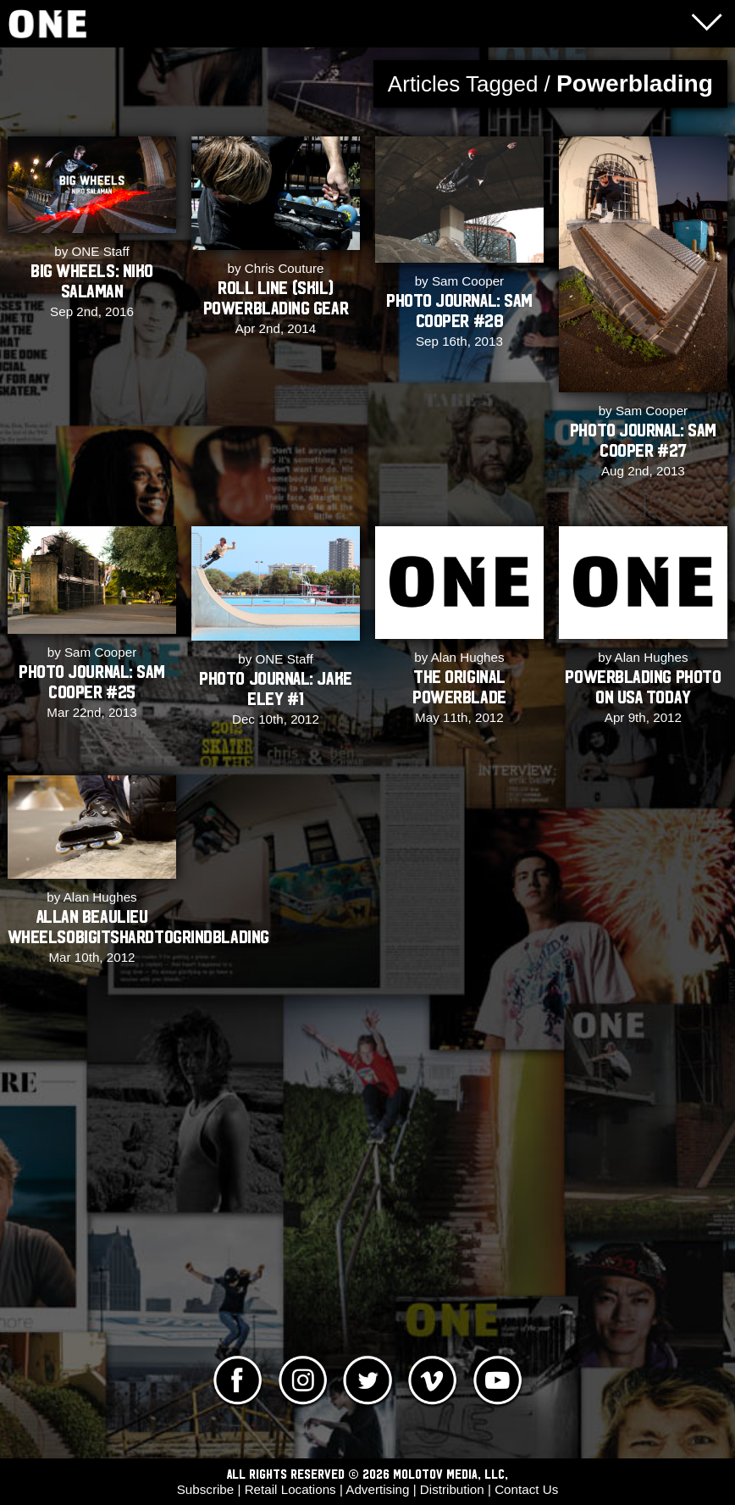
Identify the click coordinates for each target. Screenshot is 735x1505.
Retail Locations (290, 1489)
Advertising (377, 1489)
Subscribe (206, 1489)
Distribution (452, 1489)
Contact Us (526, 1489)
